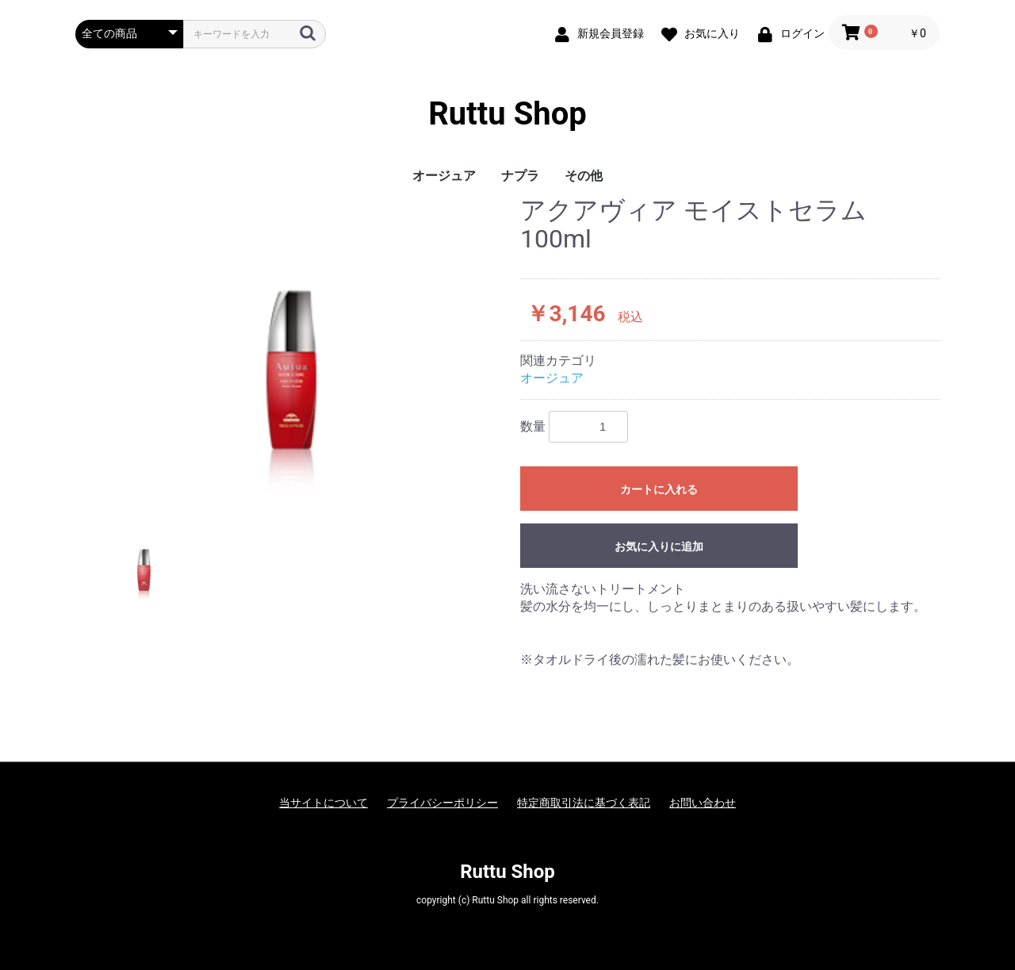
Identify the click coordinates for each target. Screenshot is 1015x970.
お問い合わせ (702, 802)
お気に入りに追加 (659, 546)
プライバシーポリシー (442, 802)
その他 (584, 175)
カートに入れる (659, 489)
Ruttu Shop (507, 114)
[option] (291, 348)
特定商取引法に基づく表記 (583, 802)
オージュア (444, 175)
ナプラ (520, 175)
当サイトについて (323, 802)
